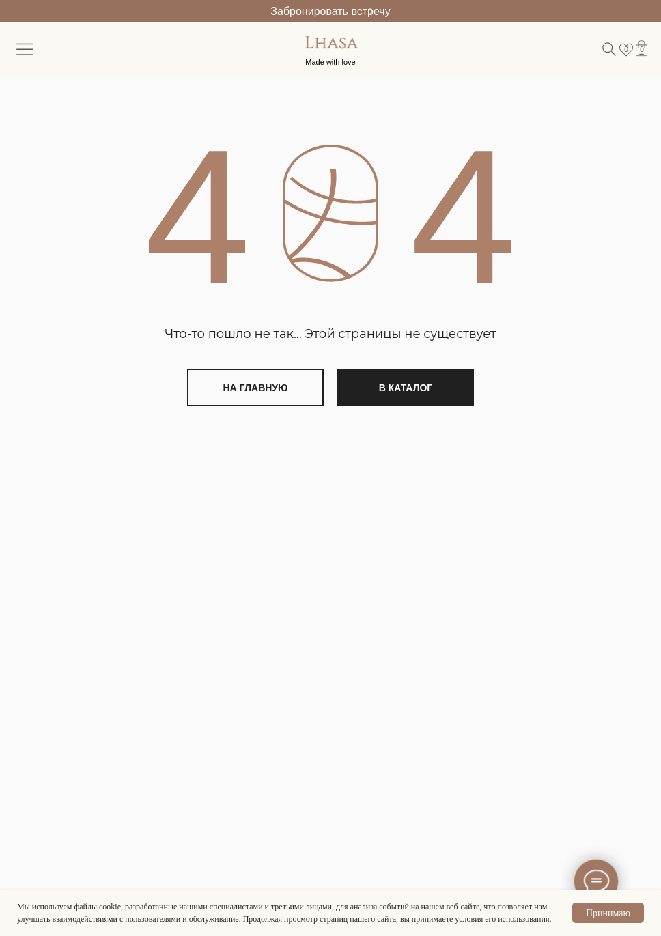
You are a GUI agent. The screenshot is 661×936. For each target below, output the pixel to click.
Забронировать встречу (330, 11)
